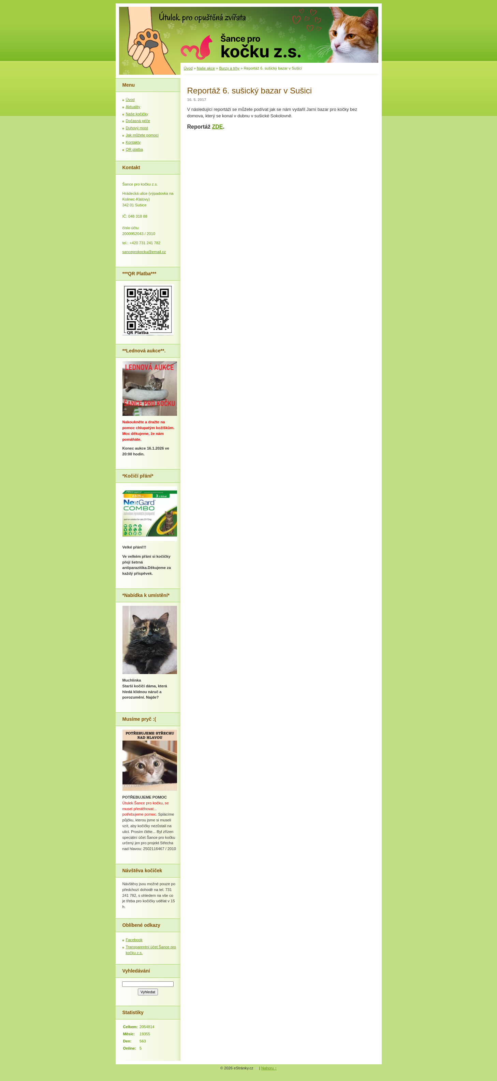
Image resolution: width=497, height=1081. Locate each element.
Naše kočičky (137, 114)
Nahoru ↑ (269, 1068)
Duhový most (137, 128)
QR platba (134, 149)
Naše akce (206, 68)
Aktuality (133, 107)
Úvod (188, 68)
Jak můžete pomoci (142, 135)
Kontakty (133, 142)
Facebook (134, 940)
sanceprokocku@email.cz (144, 252)
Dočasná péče (138, 121)
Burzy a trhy (229, 68)
